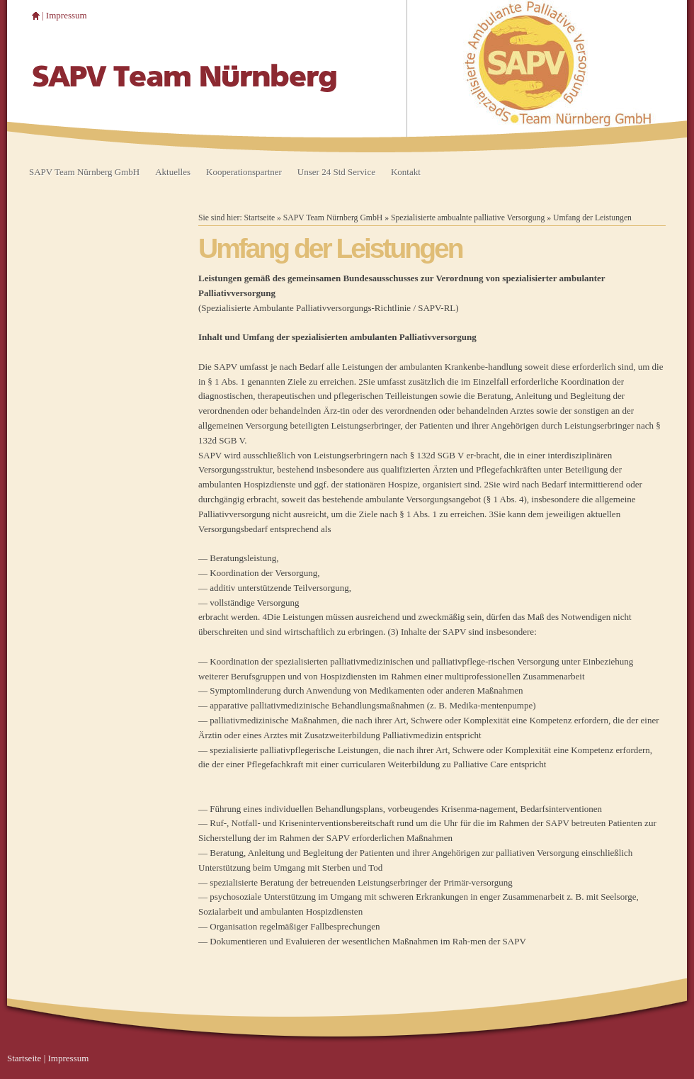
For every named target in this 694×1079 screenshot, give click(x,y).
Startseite (259, 217)
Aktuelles (172, 171)
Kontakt (406, 171)
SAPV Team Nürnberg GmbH (84, 171)
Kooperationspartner (244, 171)
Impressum (66, 15)
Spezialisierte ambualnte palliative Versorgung (468, 217)
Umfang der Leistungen (592, 217)
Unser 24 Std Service (336, 171)
